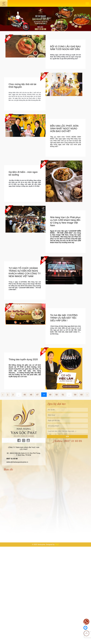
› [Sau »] (87, 395)
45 (25, 395)
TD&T (57, 544)
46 (31, 395)
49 (50, 395)
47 (37, 395)
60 (82, 395)
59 (75, 395)
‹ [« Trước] (2, 395)
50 (56, 395)
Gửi (67, 436)
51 (63, 395)
